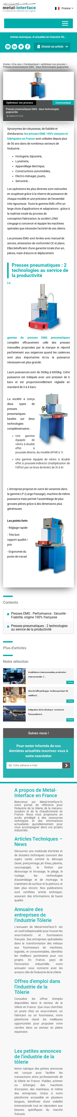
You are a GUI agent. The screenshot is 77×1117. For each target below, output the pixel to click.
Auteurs (38, 1101)
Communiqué (31, 64)
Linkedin (14, 46)
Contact (29, 1101)
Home (6, 64)
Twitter (21, 46)
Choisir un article (52, 46)
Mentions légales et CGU (13, 1101)
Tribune (70, 637)
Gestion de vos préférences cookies (22, 1107)
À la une (16, 64)
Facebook (27, 46)
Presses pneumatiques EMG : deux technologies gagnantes (36, 66)
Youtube (8, 46)
